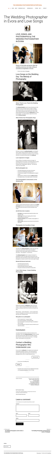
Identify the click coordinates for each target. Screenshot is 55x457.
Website (17, 418)
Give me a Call (35, 357)
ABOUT (16, 8)
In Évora (38, 379)
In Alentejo (33, 379)
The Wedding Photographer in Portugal (27, 5)
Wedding (18, 364)
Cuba (35, 378)
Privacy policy (39, 453)
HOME (13, 8)
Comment (17, 403)
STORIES (36, 8)
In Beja (36, 379)
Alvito (33, 378)
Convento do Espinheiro (24, 370)
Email (29, 413)
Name (17, 413)
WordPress (49, 453)
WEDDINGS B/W (30, 8)
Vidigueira (37, 380)
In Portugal (34, 380)
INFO (40, 8)
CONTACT (45, 8)
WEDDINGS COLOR (21, 8)
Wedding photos (37, 384)
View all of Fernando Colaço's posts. (21, 394)
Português (27, 71)
